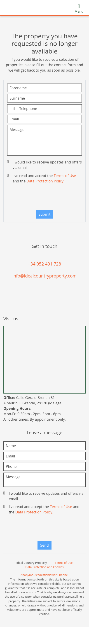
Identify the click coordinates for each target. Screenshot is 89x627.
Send (44, 545)
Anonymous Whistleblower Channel (44, 575)
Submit (45, 214)
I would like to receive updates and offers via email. (45, 165)
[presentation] (45, 198)
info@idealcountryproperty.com (44, 276)
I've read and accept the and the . (42, 178)
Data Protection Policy (44, 181)
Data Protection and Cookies (44, 567)
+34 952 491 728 (44, 264)
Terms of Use (65, 175)
